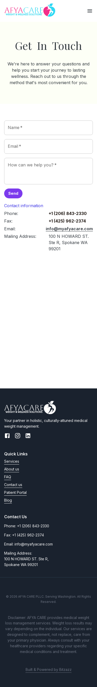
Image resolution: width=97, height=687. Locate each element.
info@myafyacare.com (69, 228)
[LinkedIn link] (28, 436)
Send (13, 193)
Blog (8, 500)
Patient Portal (15, 492)
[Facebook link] (7, 436)
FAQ (7, 477)
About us (11, 469)
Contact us (13, 484)
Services (11, 461)
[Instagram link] (17, 436)
